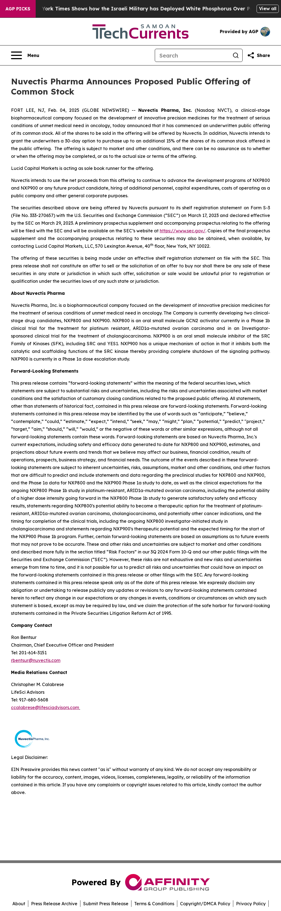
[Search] (192, 55)
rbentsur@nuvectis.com (35, 660)
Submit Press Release (105, 903)
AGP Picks (17, 9)
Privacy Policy (251, 903)
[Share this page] (258, 55)
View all (267, 8)
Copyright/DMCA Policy (205, 903)
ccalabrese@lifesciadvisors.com (45, 707)
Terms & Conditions (154, 903)
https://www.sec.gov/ (183, 230)
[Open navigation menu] (25, 55)
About (18, 903)
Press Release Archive (54, 903)
